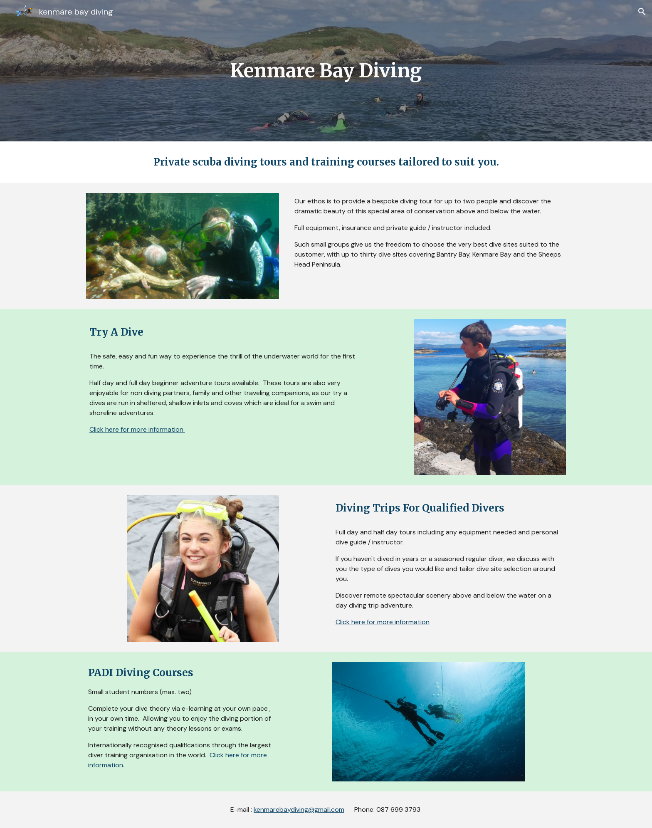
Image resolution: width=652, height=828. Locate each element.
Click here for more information (137, 429)
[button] (642, 12)
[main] (326, 70)
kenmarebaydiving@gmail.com (299, 809)
